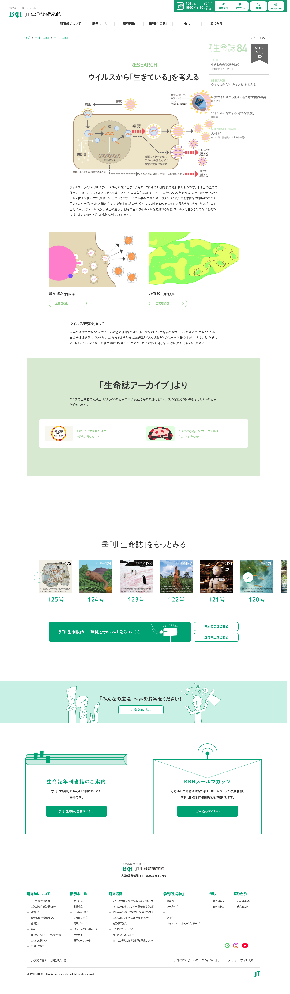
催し (187, 24)
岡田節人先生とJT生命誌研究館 (46, 942)
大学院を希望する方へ (123, 942)
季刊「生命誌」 (158, 24)
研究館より (242, 914)
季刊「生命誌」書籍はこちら (76, 818)
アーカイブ (172, 914)
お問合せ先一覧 (58, 968)
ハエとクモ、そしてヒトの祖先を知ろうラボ (133, 914)
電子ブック (79, 931)
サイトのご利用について (185, 968)
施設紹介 (35, 920)
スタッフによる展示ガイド (86, 937)
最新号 (170, 908)
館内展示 (78, 908)
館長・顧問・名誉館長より (42, 925)
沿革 (33, 937)
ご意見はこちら (141, 717)
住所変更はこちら (216, 634)
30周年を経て (37, 954)
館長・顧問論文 (120, 931)
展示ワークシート (82, 948)
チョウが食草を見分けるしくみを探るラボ (133, 908)
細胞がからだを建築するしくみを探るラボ (133, 920)
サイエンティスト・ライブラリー (182, 931)
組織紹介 (35, 931)
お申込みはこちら (208, 818)
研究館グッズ (80, 925)
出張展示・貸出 (81, 920)
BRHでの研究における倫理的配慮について (133, 948)
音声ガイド (79, 942)
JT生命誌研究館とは (40, 908)
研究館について (70, 24)
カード (170, 920)
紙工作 (170, 925)
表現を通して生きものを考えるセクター (132, 925)
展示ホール (99, 24)
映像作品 (78, 914)
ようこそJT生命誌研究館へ (43, 914)
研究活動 (129, 24)
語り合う (216, 24)
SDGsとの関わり (39, 948)
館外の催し (218, 914)
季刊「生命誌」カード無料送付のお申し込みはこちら (119, 640)
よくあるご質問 (38, 968)
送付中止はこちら (216, 645)
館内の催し (218, 908)
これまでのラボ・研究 (123, 937)
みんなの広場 (243, 908)
